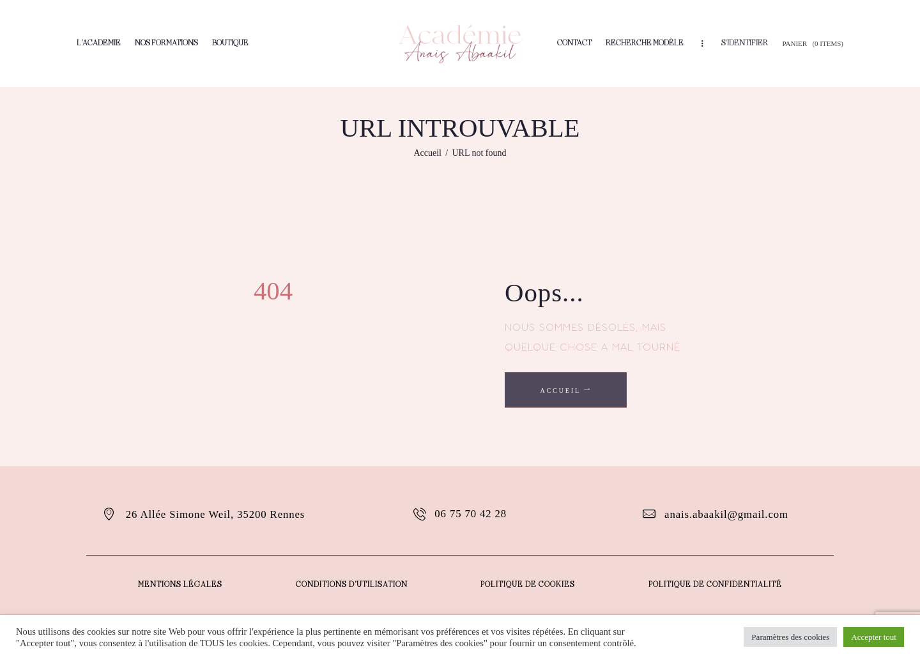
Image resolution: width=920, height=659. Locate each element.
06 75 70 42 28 (471, 514)
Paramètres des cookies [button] (790, 637)
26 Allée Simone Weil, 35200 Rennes (216, 514)
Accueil (427, 153)
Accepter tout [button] (874, 637)
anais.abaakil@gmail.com (727, 514)
